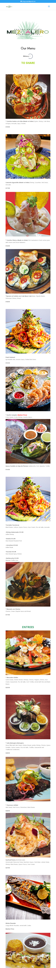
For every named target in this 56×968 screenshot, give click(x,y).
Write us (26, 56)
